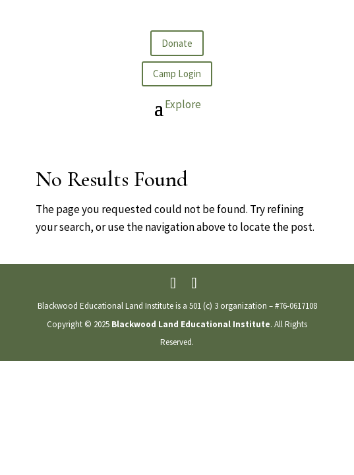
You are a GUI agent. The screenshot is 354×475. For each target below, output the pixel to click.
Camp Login (177, 73)
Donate (177, 43)
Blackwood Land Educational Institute (190, 324)
